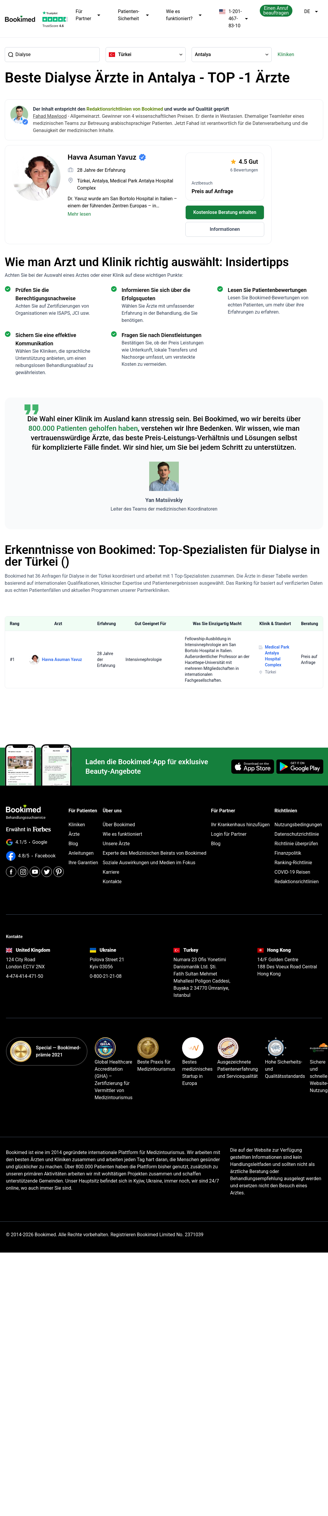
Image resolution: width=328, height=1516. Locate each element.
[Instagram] (23, 872)
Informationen (225, 229)
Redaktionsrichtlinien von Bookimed (125, 109)
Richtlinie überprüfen (296, 843)
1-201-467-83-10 (233, 18)
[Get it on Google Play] (299, 766)
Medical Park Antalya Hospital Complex (277, 656)
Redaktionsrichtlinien (296, 881)
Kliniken (286, 54)
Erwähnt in (28, 829)
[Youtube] (35, 872)
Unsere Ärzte (116, 843)
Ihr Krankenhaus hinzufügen (240, 824)
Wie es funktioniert (122, 834)
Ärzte (74, 834)
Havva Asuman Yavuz (62, 659)
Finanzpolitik (287, 853)
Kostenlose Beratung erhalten (224, 212)
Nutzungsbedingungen (298, 824)
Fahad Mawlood (50, 116)
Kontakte (112, 881)
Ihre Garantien (83, 862)
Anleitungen (81, 853)
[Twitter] (47, 872)
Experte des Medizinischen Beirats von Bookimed (154, 853)
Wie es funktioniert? (184, 15)
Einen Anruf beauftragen (276, 10)
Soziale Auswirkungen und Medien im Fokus (149, 862)
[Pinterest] (58, 872)
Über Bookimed (119, 824)
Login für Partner (229, 834)
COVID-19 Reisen (292, 872)
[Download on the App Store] (252, 766)
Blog (73, 843)
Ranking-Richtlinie (293, 862)
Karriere (111, 872)
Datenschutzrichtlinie (296, 834)
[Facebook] (11, 872)
